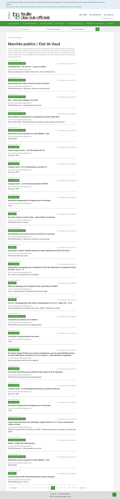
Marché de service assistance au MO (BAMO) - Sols (28, 134)
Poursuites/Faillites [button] (29, 23)
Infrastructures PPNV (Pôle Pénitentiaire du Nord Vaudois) (31, 477)
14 (65, 488)
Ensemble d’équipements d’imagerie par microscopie (29, 200)
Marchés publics (18, 38)
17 (77, 488)
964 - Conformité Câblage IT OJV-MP (23, 100)
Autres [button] (109, 23)
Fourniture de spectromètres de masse (23, 336)
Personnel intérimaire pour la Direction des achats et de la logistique (35, 372)
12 (57, 488)
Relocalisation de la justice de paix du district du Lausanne (31, 234)
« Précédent (13, 488)
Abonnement (95, 15)
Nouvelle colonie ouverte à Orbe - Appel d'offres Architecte (31, 217)
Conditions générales (64, 494)
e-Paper (83, 15)
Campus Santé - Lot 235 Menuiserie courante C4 (27, 167)
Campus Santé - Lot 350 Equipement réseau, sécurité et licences (34, 389)
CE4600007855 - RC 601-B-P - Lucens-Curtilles (27, 67)
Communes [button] (59, 23)
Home (10, 38)
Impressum (53, 494)
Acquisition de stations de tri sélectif (22, 320)
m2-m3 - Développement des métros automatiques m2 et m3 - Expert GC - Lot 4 (40, 303)
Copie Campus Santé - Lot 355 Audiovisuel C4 (26, 150)
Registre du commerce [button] (95, 23)
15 (69, 488)
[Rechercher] (97, 29)
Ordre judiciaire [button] (14, 23)
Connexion (108, 15)
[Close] (117, 2)
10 (49, 488)
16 (73, 488)
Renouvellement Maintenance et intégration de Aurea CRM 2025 (33, 117)
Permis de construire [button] (75, 23)
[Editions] (83, 29)
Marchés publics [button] (46, 23)
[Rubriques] (58, 29)
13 (61, 488)
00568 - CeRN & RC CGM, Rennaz (21, 443)
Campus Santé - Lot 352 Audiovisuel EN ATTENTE (28, 184)
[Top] (114, 495)
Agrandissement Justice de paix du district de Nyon (28, 83)
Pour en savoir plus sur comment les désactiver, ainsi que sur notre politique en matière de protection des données (44, 7)
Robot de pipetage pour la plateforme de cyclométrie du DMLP (33, 286)
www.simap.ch (54, 49)
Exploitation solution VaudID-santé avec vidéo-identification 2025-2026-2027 (39, 251)
